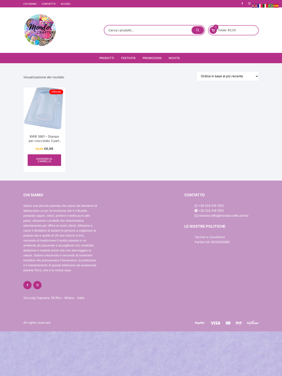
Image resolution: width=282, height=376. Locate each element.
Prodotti (106, 58)
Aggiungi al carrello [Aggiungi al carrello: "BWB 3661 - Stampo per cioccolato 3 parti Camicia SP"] (44, 160)
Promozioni (152, 58)
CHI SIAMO (30, 3)
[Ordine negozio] (228, 76)
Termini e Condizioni (210, 237)
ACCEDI (65, 3)
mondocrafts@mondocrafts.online (222, 216)
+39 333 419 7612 (209, 206)
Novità (174, 58)
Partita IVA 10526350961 (212, 242)
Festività (128, 58)
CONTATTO (49, 3)
